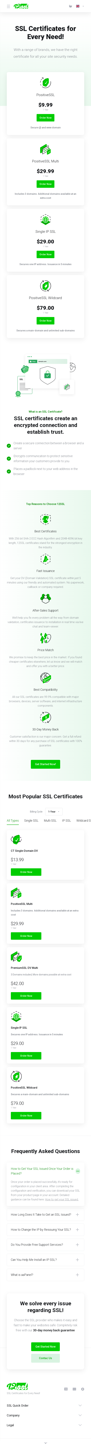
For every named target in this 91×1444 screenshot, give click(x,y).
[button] (45, 1184)
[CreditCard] (66, 1389)
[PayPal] (74, 1389)
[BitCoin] (82, 1389)
